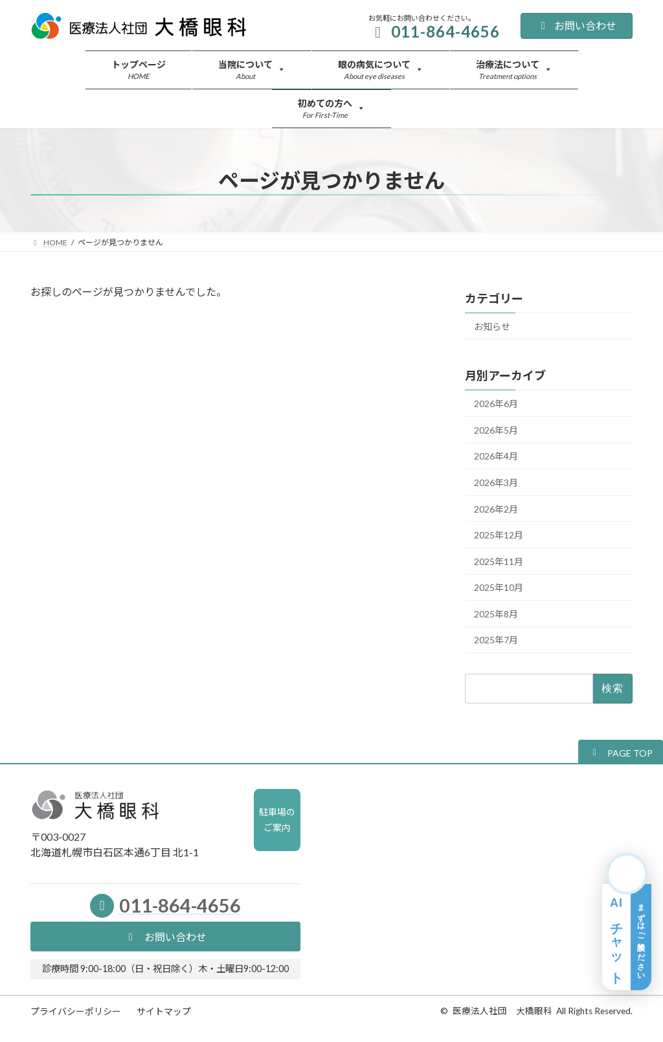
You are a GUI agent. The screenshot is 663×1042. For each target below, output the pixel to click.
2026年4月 (496, 456)
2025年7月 (496, 640)
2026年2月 (496, 509)
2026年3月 (496, 482)
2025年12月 (498, 535)
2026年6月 (496, 404)
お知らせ (492, 326)
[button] (621, 751)
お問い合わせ (576, 25)
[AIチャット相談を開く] (626, 921)
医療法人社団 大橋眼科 (502, 1011)
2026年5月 (496, 430)
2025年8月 (496, 613)
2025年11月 (498, 561)
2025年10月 (498, 587)
